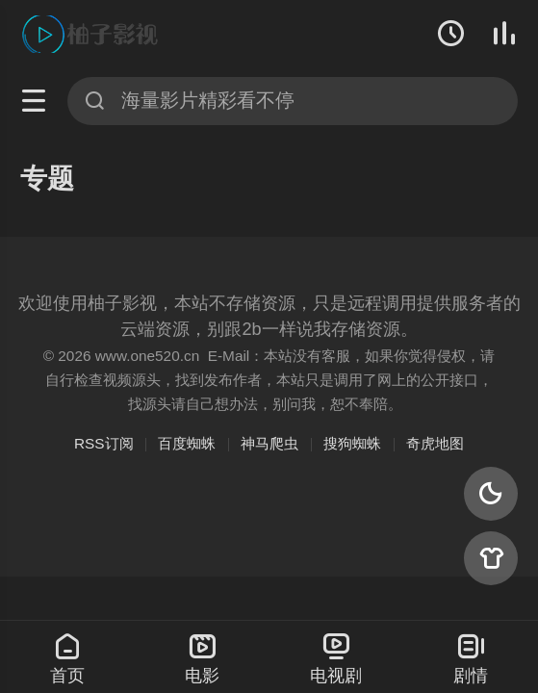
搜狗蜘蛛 (352, 443)
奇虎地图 (435, 443)
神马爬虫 (269, 443)
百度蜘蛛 (187, 443)
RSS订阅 (104, 443)
